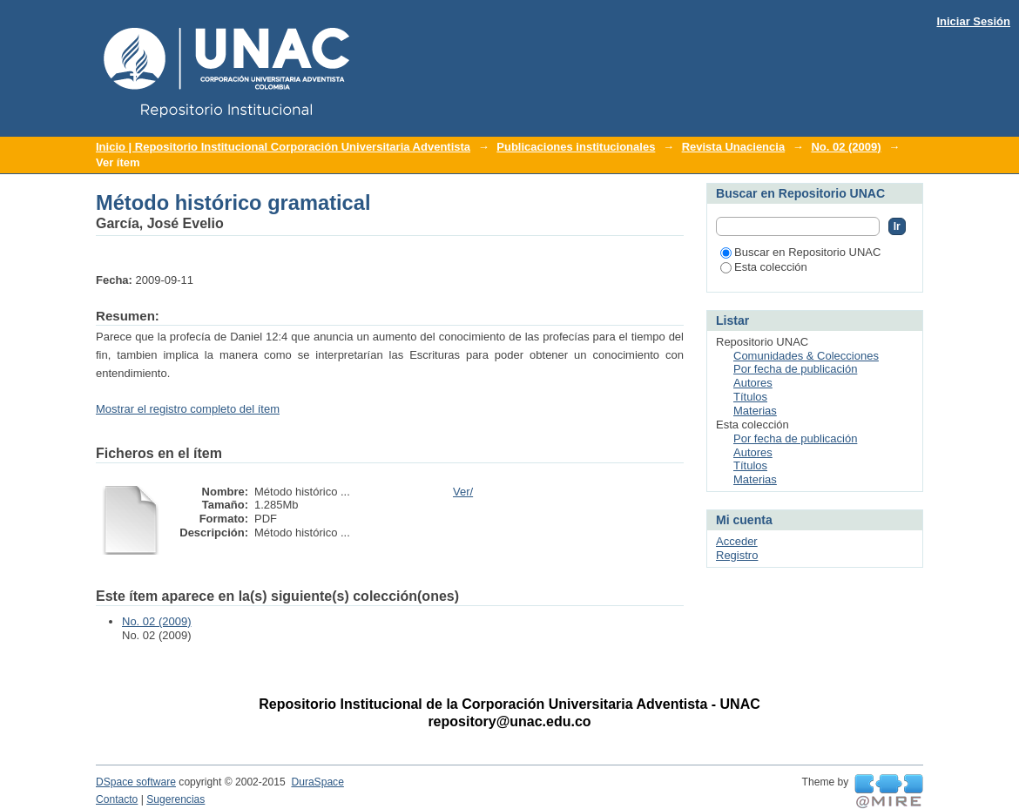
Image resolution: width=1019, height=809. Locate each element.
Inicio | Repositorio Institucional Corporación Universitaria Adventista (283, 146)
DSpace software (136, 782)
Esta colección (763, 266)
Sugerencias (175, 799)
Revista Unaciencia (734, 146)
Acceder (737, 541)
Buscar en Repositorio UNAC (800, 252)
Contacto (117, 799)
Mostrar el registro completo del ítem (188, 408)
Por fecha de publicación (795, 368)
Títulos (750, 396)
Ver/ (463, 491)
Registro (737, 555)
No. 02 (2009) (846, 146)
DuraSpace (317, 782)
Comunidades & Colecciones (806, 355)
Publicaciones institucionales (575, 146)
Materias (755, 410)
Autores (753, 382)
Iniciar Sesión (973, 21)
